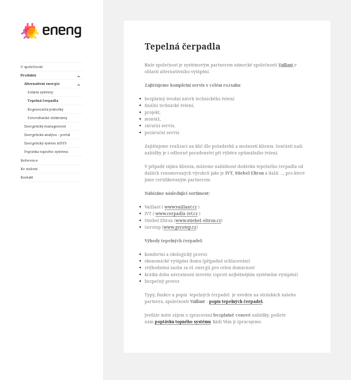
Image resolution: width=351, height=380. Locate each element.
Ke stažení (29, 168)
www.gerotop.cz (180, 227)
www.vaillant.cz (180, 207)
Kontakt (27, 177)
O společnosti (32, 66)
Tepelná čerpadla (42, 100)
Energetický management (45, 126)
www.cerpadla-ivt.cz (176, 213)
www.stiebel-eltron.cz (198, 220)
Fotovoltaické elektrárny (47, 117)
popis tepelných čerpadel (235, 301)
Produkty (28, 75)
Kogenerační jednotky (45, 109)
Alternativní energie (42, 83)
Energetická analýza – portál (47, 134)
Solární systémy (40, 92)
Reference (29, 160)
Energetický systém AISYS (45, 143)
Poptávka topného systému (46, 151)
